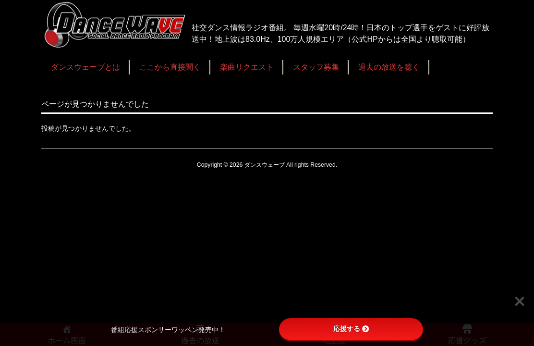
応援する (351, 328)
